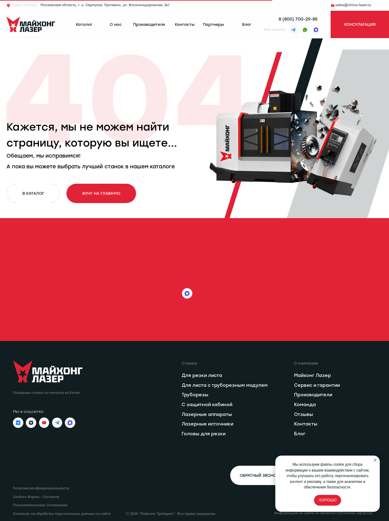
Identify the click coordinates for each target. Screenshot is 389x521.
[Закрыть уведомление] (375, 460)
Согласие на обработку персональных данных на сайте (62, 514)
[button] (360, 24)
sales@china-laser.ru (353, 5)
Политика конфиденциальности (41, 488)
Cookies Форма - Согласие (36, 497)
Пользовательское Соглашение (40, 505)
